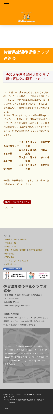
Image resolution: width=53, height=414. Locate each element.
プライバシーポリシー (17, 394)
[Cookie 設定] (30, 360)
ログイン (7, 408)
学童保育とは (10, 243)
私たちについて (11, 247)
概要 (5, 394)
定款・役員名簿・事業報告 (16, 250)
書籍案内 (8, 239)
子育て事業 (9, 257)
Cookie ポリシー (33, 394)
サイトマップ (8, 397)
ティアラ (8, 261)
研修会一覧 (9, 254)
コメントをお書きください (17, 202)
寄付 (16, 239)
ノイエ (16, 261)
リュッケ (24, 261)
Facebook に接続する (13, 269)
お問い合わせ (10, 264)
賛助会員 (23, 239)
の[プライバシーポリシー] (26, 357)
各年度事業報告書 (35, 250)
